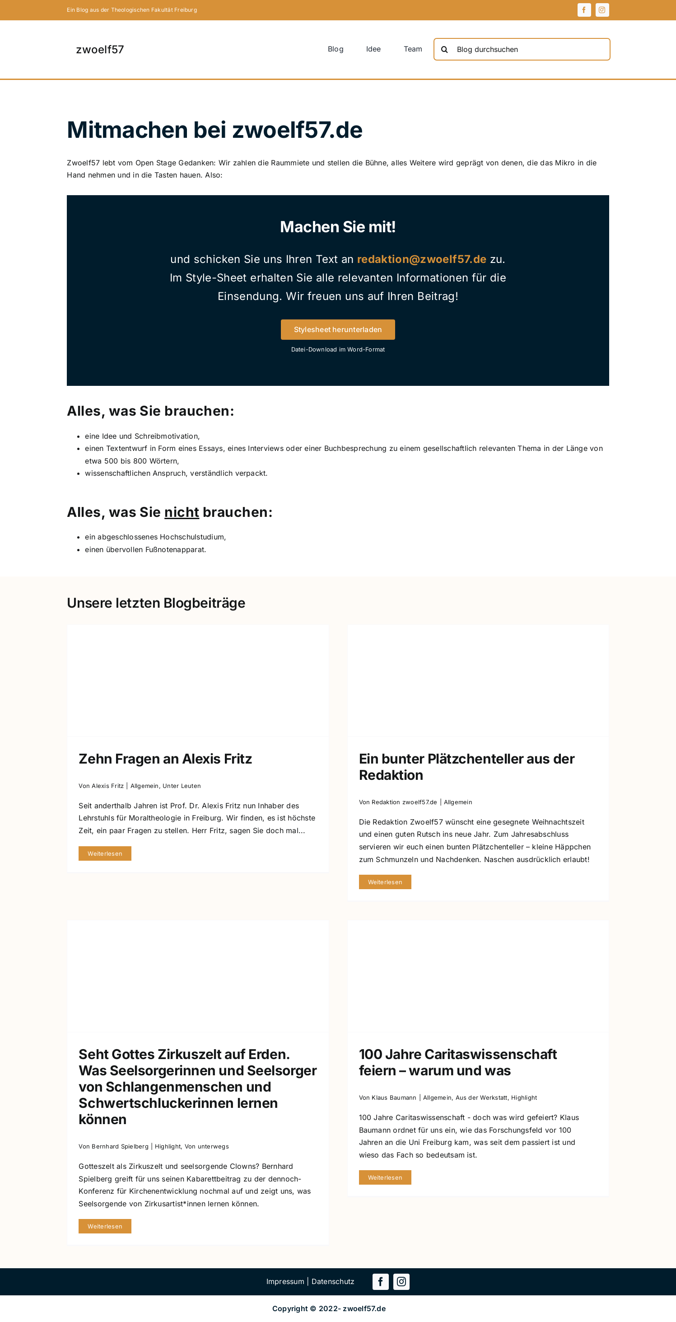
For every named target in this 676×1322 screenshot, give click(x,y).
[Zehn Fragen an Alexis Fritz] (197, 680)
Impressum (285, 1281)
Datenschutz (333, 1281)
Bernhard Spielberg (120, 1146)
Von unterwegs (207, 1146)
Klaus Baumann (394, 1097)
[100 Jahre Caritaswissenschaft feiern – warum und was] (478, 976)
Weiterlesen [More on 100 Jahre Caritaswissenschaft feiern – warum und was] (385, 1177)
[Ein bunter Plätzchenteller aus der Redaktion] (478, 680)
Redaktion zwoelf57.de (404, 802)
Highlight (168, 1146)
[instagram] (602, 10)
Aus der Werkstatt (482, 1097)
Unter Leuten (182, 785)
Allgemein (145, 785)
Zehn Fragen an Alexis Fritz (165, 758)
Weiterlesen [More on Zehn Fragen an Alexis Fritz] (105, 853)
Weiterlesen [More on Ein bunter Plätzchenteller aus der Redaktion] (385, 882)
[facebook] (584, 10)
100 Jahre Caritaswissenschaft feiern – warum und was (458, 1062)
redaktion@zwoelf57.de (422, 259)
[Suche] (445, 49)
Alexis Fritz (108, 785)
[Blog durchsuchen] (522, 49)
